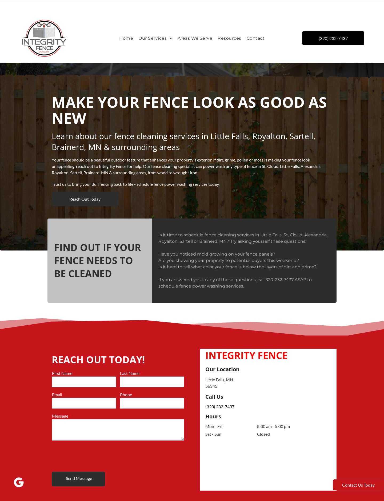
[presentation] (92, 442)
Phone (126, 381)
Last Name (129, 359)
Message (60, 402)
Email (57, 381)
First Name (62, 359)
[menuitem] (126, 25)
